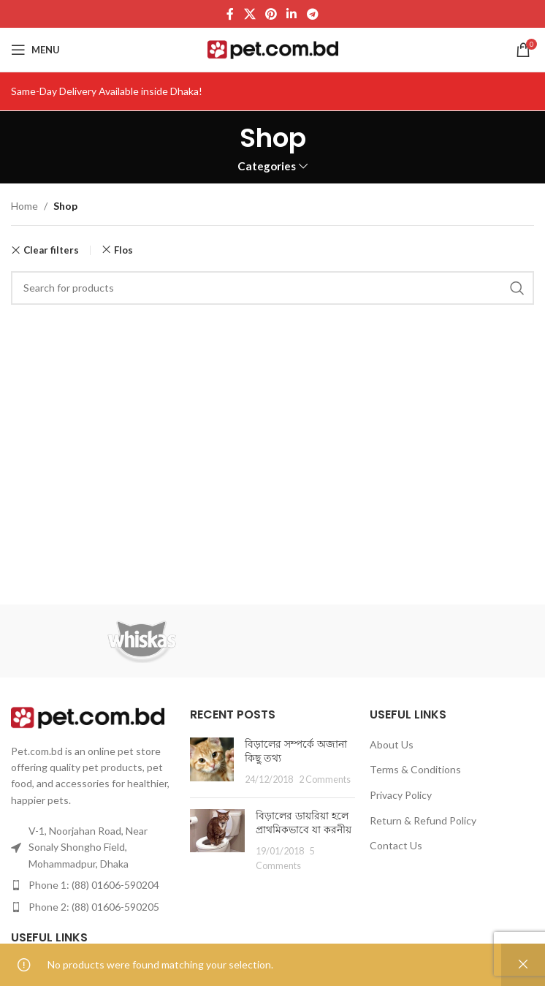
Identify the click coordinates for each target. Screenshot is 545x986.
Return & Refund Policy (423, 820)
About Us (391, 744)
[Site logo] (272, 48)
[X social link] (249, 14)
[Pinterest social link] (270, 14)
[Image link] (87, 716)
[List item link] (93, 885)
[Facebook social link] (230, 14)
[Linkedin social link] (292, 14)
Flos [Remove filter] (123, 250)
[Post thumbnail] (212, 761)
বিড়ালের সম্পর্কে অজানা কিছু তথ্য (296, 751)
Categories (266, 166)
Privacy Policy (401, 795)
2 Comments (325, 779)
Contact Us (396, 845)
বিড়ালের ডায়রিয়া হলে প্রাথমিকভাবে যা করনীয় (303, 823)
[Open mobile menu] (35, 49)
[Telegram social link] (312, 14)
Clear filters (51, 250)
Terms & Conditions (415, 769)
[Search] (272, 288)
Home (24, 206)
